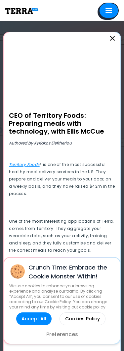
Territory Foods (24, 164)
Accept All (33, 318)
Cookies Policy (82, 318)
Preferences (62, 334)
